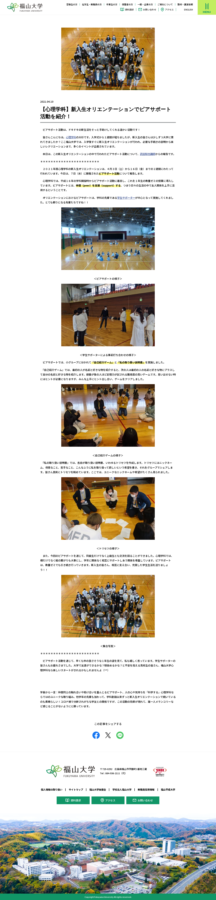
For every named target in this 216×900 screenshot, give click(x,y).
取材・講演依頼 (185, 4)
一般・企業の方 (145, 4)
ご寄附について (165, 4)
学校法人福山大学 (122, 789)
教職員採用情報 (148, 789)
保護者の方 (127, 4)
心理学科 (71, 137)
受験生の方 (71, 4)
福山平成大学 (171, 789)
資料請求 (129, 9)
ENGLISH (188, 9)
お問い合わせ (149, 9)
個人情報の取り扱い (48, 789)
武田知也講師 (147, 153)
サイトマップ (74, 789)
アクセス (169, 9)
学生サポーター (126, 197)
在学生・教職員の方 (92, 4)
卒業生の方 (111, 4)
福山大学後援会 (97, 789)
